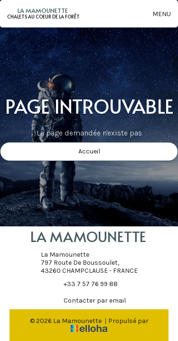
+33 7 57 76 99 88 (85, 283)
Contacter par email (89, 300)
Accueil (89, 151)
